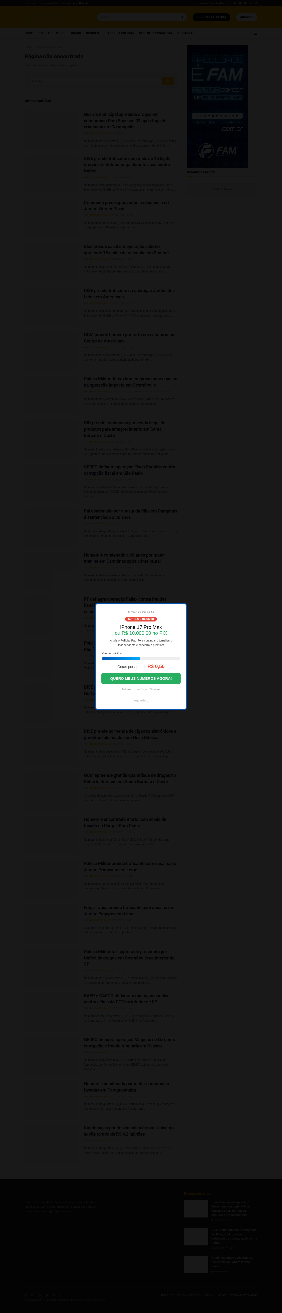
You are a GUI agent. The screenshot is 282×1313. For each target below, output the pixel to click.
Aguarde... (141, 700)
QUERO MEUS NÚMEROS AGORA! (141, 678)
